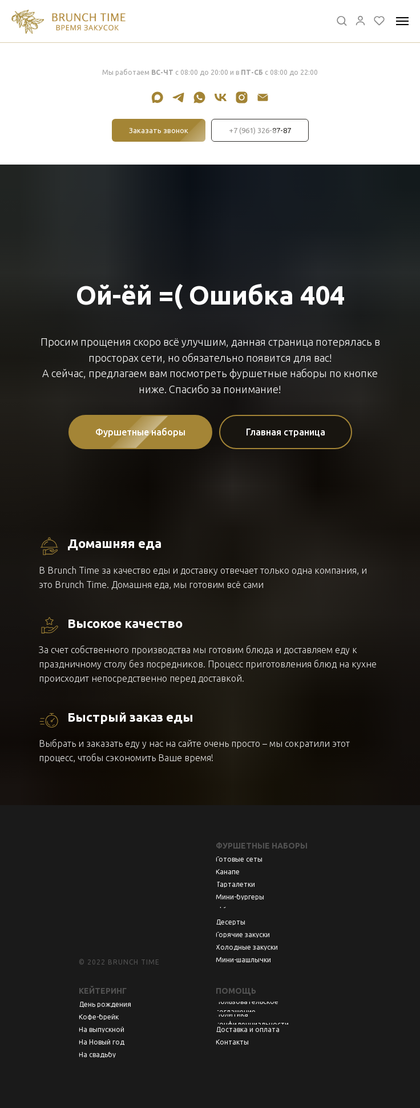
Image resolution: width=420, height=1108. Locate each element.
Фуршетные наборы (262, 845)
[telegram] (178, 97)
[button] (341, 20)
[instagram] (242, 97)
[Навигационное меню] (402, 21)
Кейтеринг (103, 990)
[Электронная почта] (263, 97)
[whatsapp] (199, 97)
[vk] (220, 97)
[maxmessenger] (157, 97)
